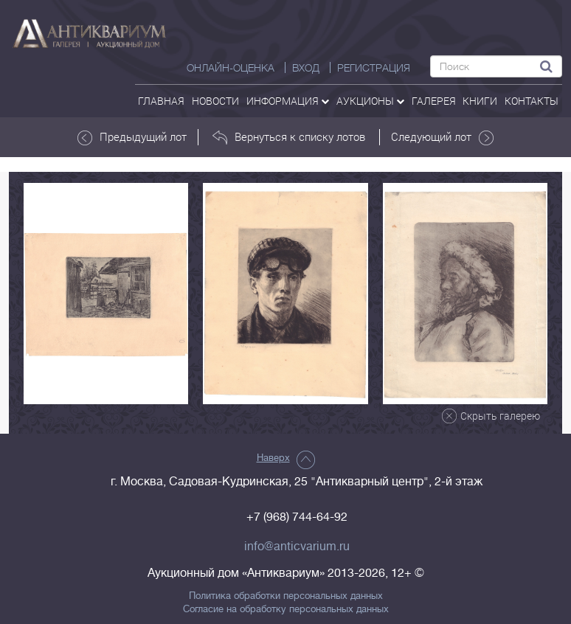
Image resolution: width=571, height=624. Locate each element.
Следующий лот (442, 137)
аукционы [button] (370, 101)
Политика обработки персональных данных (286, 596)
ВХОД (305, 68)
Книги (480, 101)
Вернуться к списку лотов (288, 137)
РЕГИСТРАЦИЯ (373, 68)
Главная (161, 101)
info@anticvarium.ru (297, 546)
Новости (215, 101)
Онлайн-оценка (230, 68)
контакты (531, 101)
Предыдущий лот (132, 137)
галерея (434, 101)
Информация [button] (287, 101)
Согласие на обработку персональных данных (286, 609)
